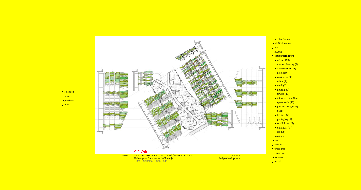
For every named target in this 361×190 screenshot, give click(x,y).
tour (277, 47)
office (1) (282, 81)
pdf (165, 160)
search (278, 140)
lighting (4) (283, 114)
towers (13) (283, 93)
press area (280, 148)
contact (278, 144)
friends (68, 95)
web (158, 160)
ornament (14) (284, 127)
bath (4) (281, 110)
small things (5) (285, 123)
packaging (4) (284, 119)
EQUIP (278, 51)
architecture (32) (286, 68)
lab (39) (281, 131)
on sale (278, 161)
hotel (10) (282, 72)
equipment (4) (284, 76)
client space (281, 152)
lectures (279, 157)
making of (148, 160)
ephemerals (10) (285, 102)
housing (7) (283, 89)
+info (137, 160)
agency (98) (283, 60)
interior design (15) (287, 98)
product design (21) (287, 106)
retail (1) (282, 85)
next (67, 104)
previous (69, 100)
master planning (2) (287, 64)
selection (69, 91)
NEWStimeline (283, 43)
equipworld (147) (284, 55)
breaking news (282, 38)
